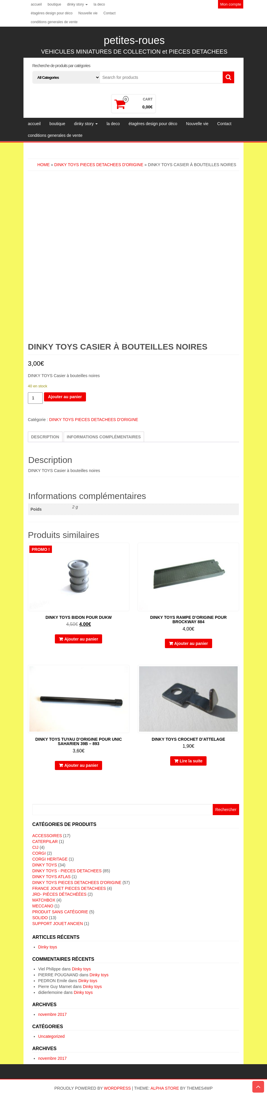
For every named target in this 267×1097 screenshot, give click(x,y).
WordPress (117, 1088)
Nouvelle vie (87, 13)
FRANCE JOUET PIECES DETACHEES (69, 888)
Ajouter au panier (65, 396)
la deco (99, 4)
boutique (54, 4)
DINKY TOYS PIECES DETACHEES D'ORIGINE (98, 164)
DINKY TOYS (44, 865)
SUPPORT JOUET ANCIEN (57, 923)
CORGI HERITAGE (49, 859)
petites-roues (134, 40)
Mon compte (230, 4)
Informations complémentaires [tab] (104, 437)
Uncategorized (51, 1036)
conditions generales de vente (54, 22)
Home (43, 164)
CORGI (39, 853)
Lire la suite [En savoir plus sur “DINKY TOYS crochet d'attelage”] (191, 761)
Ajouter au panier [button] (81, 639)
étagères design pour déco (51, 13)
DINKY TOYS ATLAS (51, 876)
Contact (109, 13)
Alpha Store (165, 1088)
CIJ (35, 847)
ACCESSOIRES (47, 835)
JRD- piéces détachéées (59, 894)
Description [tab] (45, 437)
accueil (36, 4)
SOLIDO (40, 917)
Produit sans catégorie (60, 911)
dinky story (77, 4)
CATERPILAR (45, 841)
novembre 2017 (52, 1014)
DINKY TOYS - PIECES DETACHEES (67, 870)
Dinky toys (47, 947)
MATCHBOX (43, 900)
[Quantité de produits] (35, 398)
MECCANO (42, 906)
